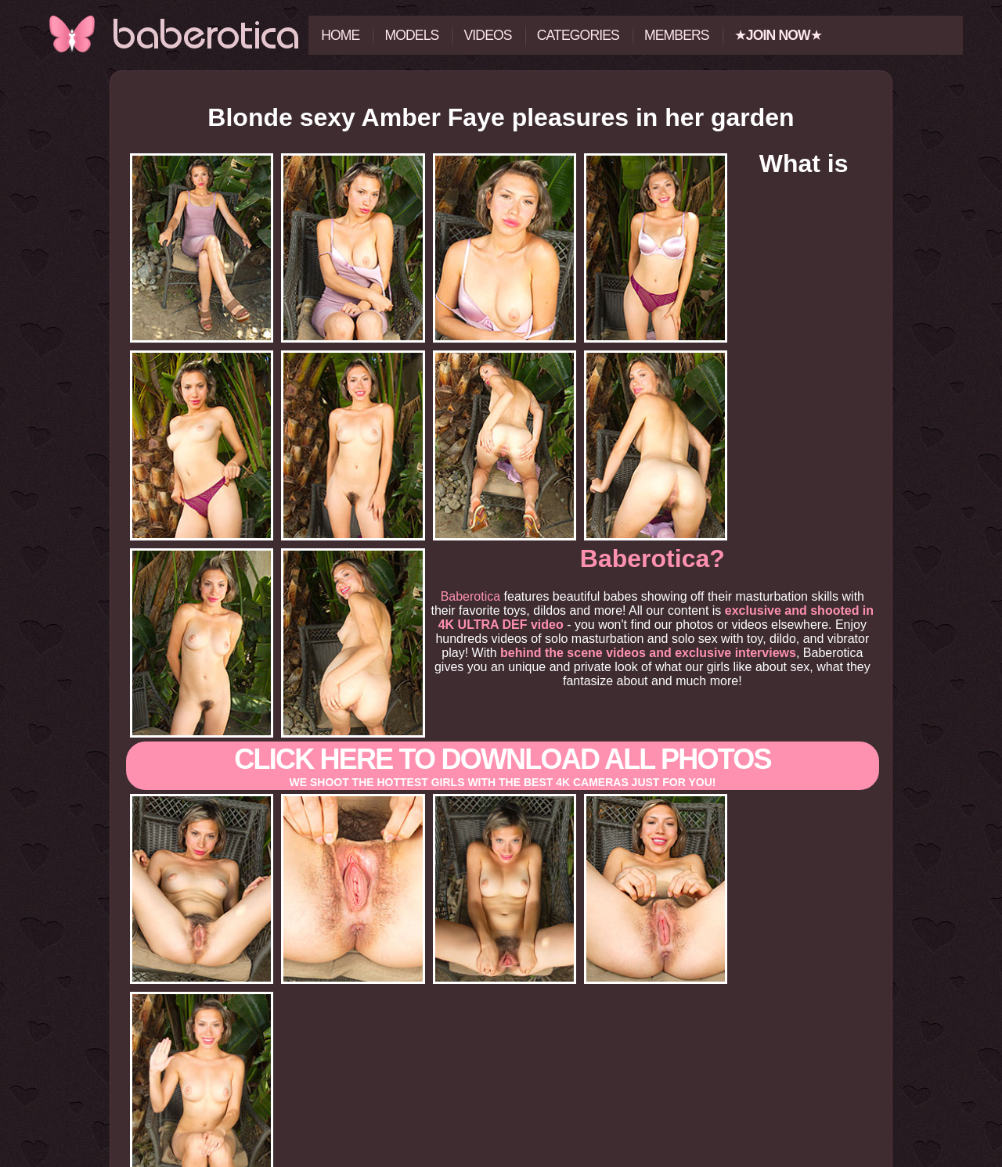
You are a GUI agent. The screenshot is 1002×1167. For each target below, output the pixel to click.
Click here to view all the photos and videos (501, 1067)
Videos (487, 35)
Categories (578, 35)
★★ (778, 35)
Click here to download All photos (503, 667)
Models (411, 35)
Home (340, 35)
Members (676, 35)
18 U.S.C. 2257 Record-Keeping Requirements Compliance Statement (501, 1160)
